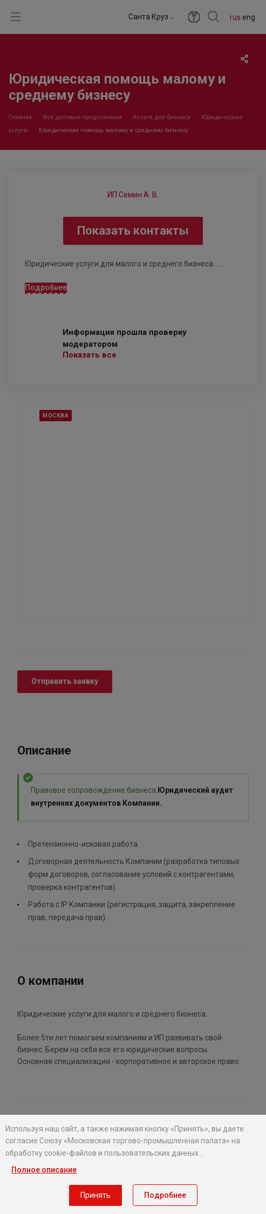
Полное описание (44, 1169)
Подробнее (165, 1195)
